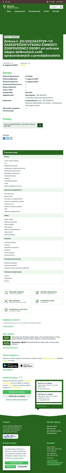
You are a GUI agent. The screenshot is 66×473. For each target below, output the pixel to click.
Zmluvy (23, 45)
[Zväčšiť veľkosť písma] (53, 2)
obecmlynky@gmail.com (55, 442)
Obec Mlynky (59, 466)
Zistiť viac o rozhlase (17, 376)
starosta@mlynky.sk (54, 444)
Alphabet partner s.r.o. (55, 464)
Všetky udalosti (8, 306)
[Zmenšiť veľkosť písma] (49, 2)
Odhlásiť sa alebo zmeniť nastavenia (17, 380)
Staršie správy (42, 386)
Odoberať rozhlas (17, 372)
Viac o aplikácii (8, 349)
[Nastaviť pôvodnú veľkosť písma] (51, 2)
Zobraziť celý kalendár (10, 328)
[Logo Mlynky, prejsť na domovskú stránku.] (10, 7)
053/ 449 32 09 (52, 441)
